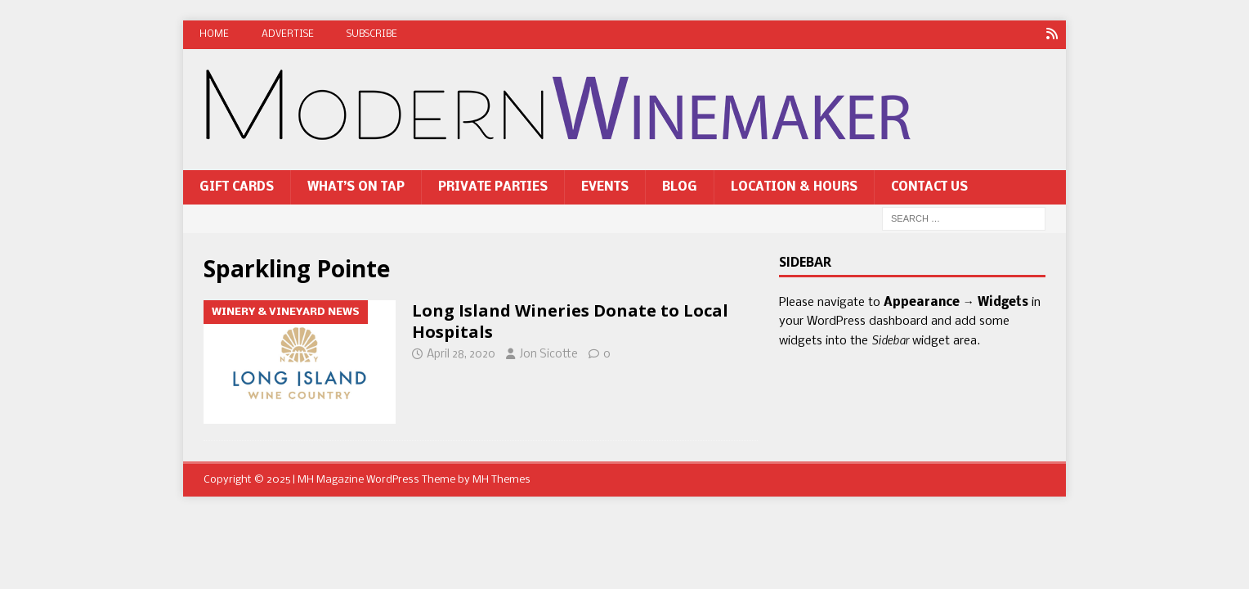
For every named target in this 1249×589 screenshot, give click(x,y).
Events (605, 187)
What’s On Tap (356, 187)
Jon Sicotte (548, 354)
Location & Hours (794, 187)
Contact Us (929, 187)
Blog (679, 187)
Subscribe (372, 34)
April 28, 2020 (461, 354)
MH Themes (501, 479)
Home (214, 34)
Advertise (288, 34)
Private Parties (493, 187)
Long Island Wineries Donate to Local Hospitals (570, 321)
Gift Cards (236, 187)
